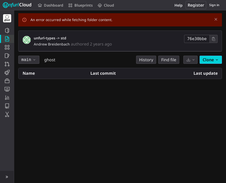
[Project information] (7, 30)
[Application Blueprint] (7, 47)
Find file (168, 60)
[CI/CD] (7, 72)
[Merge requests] (7, 64)
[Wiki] (7, 106)
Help (178, 5)
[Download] (190, 60)
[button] (7, 177)
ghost (49, 60)
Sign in (214, 5)
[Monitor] (7, 89)
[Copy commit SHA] (213, 39)
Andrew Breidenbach (52, 44)
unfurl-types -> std (50, 38)
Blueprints (80, 5)
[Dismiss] (216, 19)
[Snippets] (7, 114)
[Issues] (7, 56)
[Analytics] (7, 98)
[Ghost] (7, 18)
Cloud (106, 5)
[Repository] (7, 39)
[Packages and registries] (7, 81)
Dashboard (50, 5)
